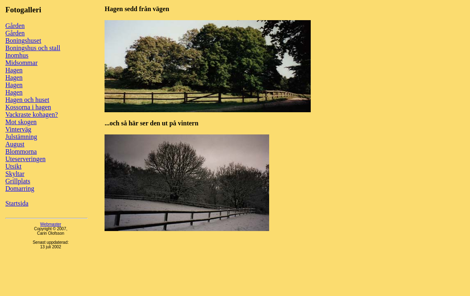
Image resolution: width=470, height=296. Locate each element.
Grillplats (17, 181)
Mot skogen (21, 121)
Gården (15, 25)
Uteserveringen (25, 158)
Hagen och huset (27, 99)
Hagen (14, 70)
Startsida (16, 203)
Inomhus (16, 55)
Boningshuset (23, 40)
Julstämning (21, 136)
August (14, 144)
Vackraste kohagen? (31, 114)
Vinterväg (18, 129)
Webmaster (50, 224)
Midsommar (21, 62)
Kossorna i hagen (28, 107)
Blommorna (21, 151)
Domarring (19, 188)
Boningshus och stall (32, 47)
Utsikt (13, 166)
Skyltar (14, 173)
